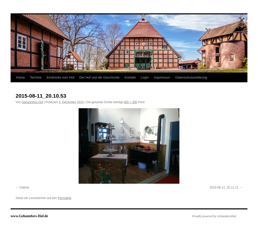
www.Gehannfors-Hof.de (29, 216)
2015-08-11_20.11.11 (224, 187)
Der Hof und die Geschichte (99, 77)
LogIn (145, 77)
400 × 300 (130, 102)
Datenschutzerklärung (191, 77)
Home (20, 77)
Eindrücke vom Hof (60, 77)
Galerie (24, 187)
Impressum (162, 77)
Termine (36, 77)
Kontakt (130, 77)
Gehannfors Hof (32, 102)
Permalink (64, 198)
